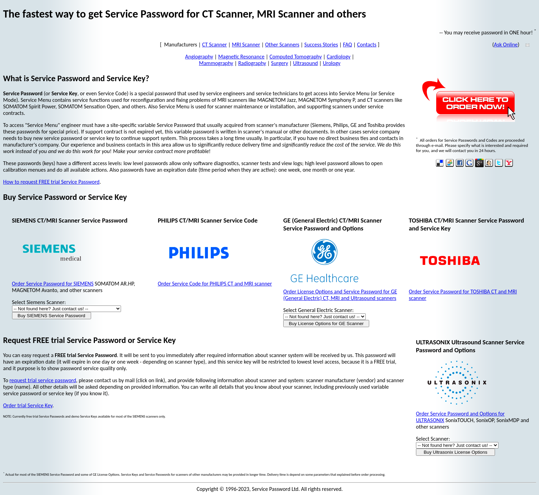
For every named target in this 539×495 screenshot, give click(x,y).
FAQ (347, 44)
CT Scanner (214, 44)
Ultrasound (305, 63)
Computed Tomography (296, 56)
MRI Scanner (246, 44)
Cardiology (339, 56)
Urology (331, 63)
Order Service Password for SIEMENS (53, 283)
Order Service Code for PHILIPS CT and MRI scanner (215, 283)
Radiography (252, 63)
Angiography (199, 56)
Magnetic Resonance (241, 56)
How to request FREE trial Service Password (51, 182)
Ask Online (506, 44)
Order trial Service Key (27, 405)
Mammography (216, 63)
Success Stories (321, 44)
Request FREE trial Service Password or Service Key (89, 340)
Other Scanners (282, 44)
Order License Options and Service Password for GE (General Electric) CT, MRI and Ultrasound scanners (340, 294)
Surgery (279, 63)
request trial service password (42, 380)
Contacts (366, 44)
